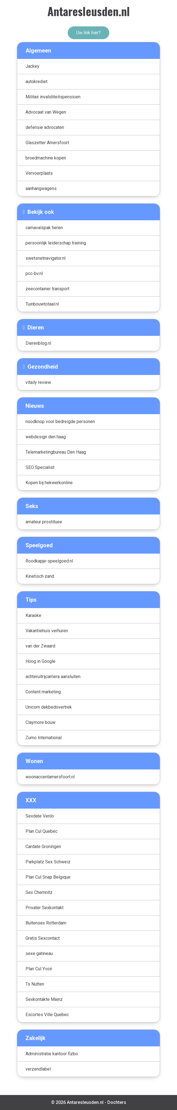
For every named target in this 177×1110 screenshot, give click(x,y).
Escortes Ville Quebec (47, 1014)
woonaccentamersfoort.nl (50, 776)
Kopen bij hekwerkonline (49, 482)
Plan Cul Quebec (41, 831)
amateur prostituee (44, 521)
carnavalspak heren (44, 227)
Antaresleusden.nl (88, 11)
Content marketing (43, 691)
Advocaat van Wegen (46, 112)
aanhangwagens (41, 188)
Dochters (116, 1102)
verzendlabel (38, 1069)
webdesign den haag (46, 436)
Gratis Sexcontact (43, 938)
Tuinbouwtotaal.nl (42, 304)
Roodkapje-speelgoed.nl (49, 561)
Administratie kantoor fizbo (52, 1053)
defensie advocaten (45, 127)
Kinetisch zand (40, 576)
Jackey (32, 66)
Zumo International (44, 737)
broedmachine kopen (46, 158)
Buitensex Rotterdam (46, 923)
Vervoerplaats (39, 173)
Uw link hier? (88, 32)
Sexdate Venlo (40, 816)
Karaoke (33, 615)
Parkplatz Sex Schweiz (48, 861)
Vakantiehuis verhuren (47, 630)
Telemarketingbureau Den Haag (56, 452)
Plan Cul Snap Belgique (48, 877)
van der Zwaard (40, 646)
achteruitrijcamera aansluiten (53, 676)
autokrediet (36, 81)
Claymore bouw (40, 722)
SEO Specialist (40, 467)
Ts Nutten (35, 984)
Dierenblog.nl (38, 343)
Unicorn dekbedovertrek (49, 707)
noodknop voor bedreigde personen (60, 421)
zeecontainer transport (47, 288)
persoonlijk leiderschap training (56, 243)
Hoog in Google (40, 661)
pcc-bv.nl (34, 273)
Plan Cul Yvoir (39, 968)
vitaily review (38, 382)
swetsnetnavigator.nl (45, 258)
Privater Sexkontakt (45, 907)
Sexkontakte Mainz (44, 999)
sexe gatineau (39, 953)
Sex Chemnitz (39, 892)
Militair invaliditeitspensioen (53, 96)
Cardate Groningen (43, 846)
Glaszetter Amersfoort (47, 142)
